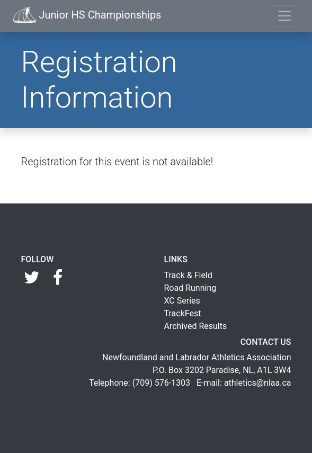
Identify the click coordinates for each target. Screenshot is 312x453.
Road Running (190, 288)
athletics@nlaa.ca (257, 383)
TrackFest (182, 313)
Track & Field (188, 275)
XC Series (182, 301)
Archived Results (195, 326)
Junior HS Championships (87, 15)
